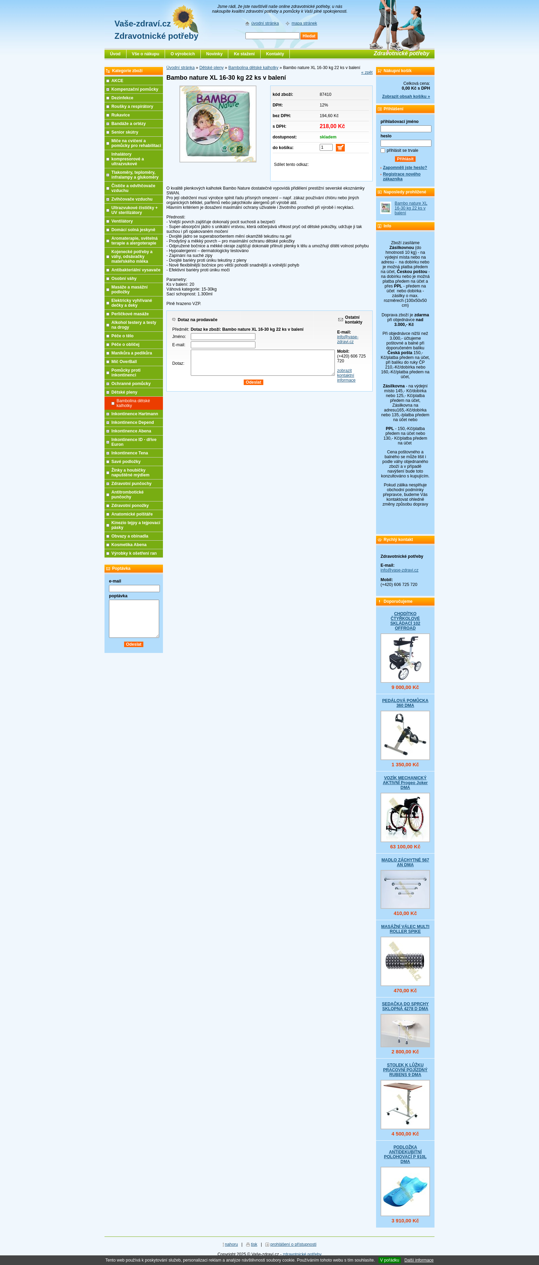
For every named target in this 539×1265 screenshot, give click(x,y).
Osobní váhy (123, 278)
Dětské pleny (211, 67)
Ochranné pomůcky (131, 383)
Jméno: (179, 336)
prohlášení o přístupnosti (293, 1244)
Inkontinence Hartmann (134, 413)
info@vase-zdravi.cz (348, 339)
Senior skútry (124, 132)
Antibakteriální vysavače (136, 270)
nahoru (231, 1244)
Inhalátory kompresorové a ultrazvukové (127, 159)
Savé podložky (126, 461)
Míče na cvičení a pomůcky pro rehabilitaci (136, 143)
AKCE (117, 80)
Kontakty (275, 54)
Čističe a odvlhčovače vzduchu (133, 188)
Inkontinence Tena (129, 453)
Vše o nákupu (146, 54)
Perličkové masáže (130, 314)
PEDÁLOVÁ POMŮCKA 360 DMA (405, 703)
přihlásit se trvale (402, 150)
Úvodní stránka (180, 67)
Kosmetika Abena (128, 544)
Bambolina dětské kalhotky (253, 67)
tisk (254, 1244)
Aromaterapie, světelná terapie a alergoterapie (134, 241)
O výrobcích (182, 54)
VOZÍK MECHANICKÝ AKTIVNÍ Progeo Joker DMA (405, 783)
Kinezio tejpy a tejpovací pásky (135, 525)
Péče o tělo (122, 336)
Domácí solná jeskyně (133, 229)
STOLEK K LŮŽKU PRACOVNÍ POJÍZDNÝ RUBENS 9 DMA (405, 1070)
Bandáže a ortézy (128, 123)
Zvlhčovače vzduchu (132, 199)
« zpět (367, 72)
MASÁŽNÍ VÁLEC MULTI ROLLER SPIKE (405, 929)
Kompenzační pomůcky (134, 89)
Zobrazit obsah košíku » (406, 96)
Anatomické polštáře (132, 514)
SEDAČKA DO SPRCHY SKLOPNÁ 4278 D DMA (405, 1006)
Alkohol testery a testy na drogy (133, 325)
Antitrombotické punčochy (127, 494)
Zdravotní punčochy (131, 483)
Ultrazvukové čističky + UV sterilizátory (134, 210)
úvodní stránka (265, 23)
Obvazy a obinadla (129, 536)
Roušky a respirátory (132, 106)
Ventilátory (122, 221)
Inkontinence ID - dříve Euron (133, 442)
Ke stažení (244, 54)
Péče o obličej (125, 344)
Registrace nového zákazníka (401, 176)
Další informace (418, 1260)
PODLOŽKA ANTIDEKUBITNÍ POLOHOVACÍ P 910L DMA (405, 1154)
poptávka (118, 596)
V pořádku (389, 1260)
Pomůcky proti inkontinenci (126, 372)
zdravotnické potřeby (302, 1254)
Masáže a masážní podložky (129, 289)
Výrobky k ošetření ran (134, 553)
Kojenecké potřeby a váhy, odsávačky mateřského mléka (132, 256)
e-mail (115, 581)
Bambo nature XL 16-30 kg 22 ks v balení (411, 208)
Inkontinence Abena (131, 431)
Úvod (115, 54)
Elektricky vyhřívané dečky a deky (131, 303)
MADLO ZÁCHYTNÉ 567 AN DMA (405, 862)
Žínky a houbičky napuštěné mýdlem (130, 472)
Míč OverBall (124, 361)
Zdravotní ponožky (130, 505)
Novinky (214, 54)
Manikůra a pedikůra (131, 353)
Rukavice (120, 115)
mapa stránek (304, 23)
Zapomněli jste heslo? (405, 167)
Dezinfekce (122, 97)
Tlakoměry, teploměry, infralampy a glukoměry (134, 175)
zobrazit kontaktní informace (346, 375)
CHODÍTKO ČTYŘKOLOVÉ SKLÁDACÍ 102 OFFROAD (405, 621)
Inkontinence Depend (132, 422)
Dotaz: (178, 363)
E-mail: (178, 344)
